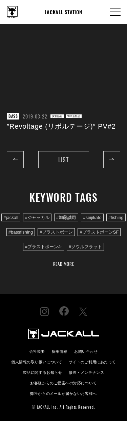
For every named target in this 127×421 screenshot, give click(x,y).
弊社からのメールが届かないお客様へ (63, 393)
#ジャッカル (37, 217)
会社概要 (37, 351)
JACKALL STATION (63, 12)
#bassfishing (20, 232)
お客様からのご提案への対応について (63, 382)
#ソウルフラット (85, 246)
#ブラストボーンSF (99, 232)
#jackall (10, 217)
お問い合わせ (86, 351)
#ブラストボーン (56, 232)
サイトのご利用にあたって (92, 361)
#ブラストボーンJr (43, 246)
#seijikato (92, 217)
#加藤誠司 (66, 217)
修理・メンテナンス (86, 372)
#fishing (116, 217)
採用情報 (59, 351)
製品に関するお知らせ (42, 372)
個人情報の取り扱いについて (36, 361)
